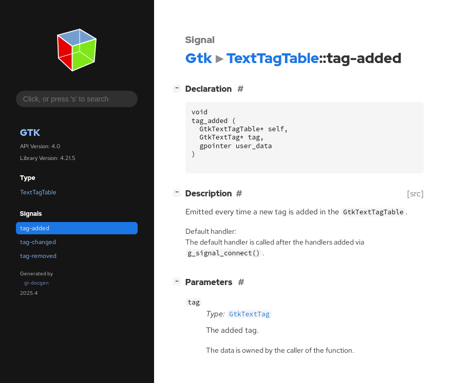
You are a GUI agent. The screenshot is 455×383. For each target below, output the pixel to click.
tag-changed (38, 242)
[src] (415, 193)
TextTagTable (38, 192)
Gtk (30, 132)
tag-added (34, 228)
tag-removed (38, 256)
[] (179, 88)
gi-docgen (36, 282)
